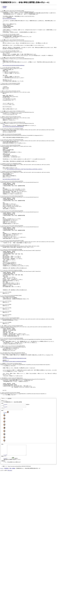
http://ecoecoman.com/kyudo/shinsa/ (14, 20)
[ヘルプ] (52, 566)
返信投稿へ (49, 8)
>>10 (9, 170)
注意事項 (53, 8)
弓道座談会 (7, 5)
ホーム (3, 5)
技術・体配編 (12, 5)
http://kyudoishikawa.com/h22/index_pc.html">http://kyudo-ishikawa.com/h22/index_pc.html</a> (29, 235)
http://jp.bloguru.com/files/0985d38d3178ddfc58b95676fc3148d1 (19, 505)
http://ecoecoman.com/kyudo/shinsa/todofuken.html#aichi (18, 173)
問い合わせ (54, 599)
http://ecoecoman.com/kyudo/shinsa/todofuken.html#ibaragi (18, 86)
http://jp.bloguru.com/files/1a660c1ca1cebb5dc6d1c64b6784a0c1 (19, 509)
